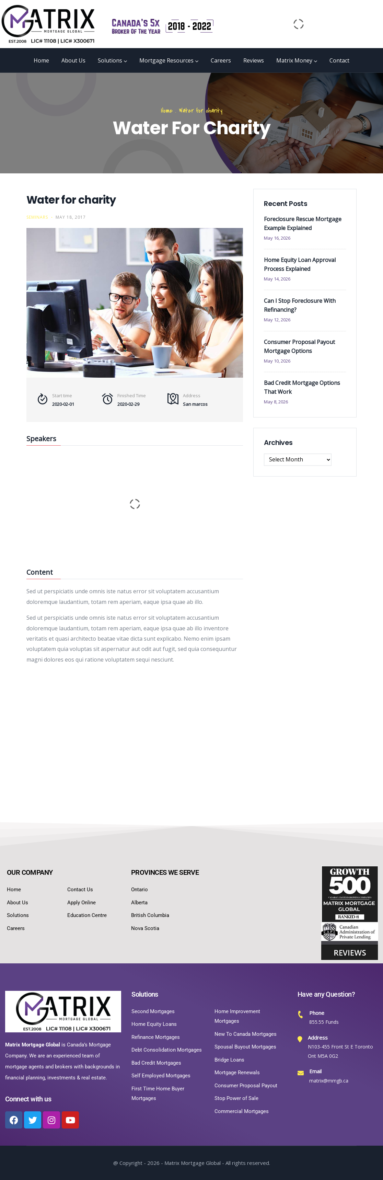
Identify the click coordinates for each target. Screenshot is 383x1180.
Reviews (253, 60)
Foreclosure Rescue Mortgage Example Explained (302, 223)
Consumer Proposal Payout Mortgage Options (299, 346)
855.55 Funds (324, 1022)
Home (41, 60)
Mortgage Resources (168, 60)
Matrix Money (296, 60)
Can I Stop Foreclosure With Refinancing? (300, 305)
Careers (221, 60)
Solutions (112, 60)
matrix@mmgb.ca (328, 1080)
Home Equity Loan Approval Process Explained (300, 264)
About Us (73, 60)
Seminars (37, 217)
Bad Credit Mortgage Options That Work (302, 387)
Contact (339, 60)
